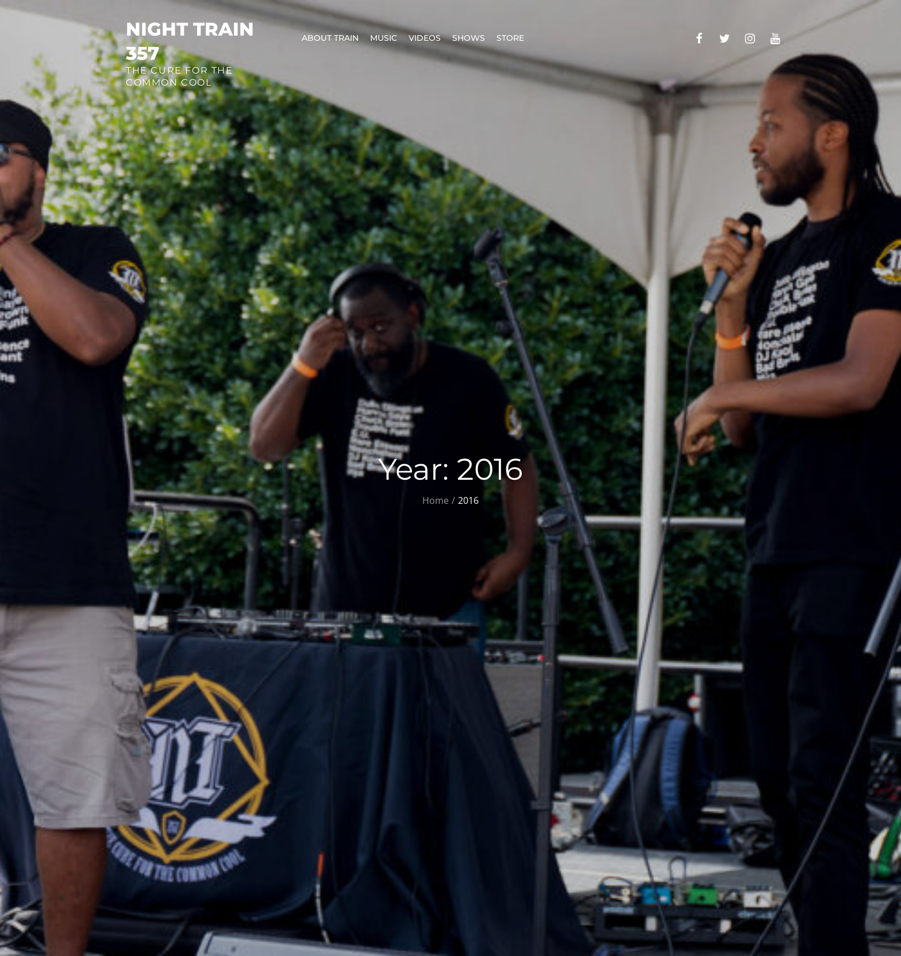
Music (383, 38)
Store (510, 38)
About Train (330, 38)
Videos (425, 38)
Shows (468, 38)
